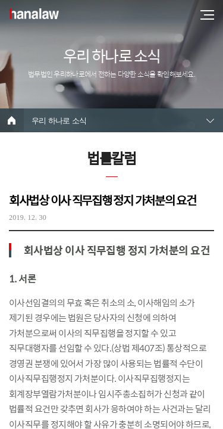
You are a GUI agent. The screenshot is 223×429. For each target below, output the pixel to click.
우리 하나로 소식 (59, 120)
